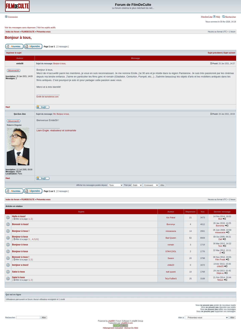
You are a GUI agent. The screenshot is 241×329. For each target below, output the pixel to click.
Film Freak (220, 259)
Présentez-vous (43, 32)
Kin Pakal (170, 217)
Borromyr (171, 224)
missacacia (171, 231)
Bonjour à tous (20, 236)
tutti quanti (171, 272)
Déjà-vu (220, 273)
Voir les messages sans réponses (20, 27)
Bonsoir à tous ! (20, 257)
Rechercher (229, 17)
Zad (220, 239)
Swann (171, 258)
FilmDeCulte (207, 17)
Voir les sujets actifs (46, 27)
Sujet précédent (215, 53)
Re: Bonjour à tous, (61, 114)
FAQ (216, 17)
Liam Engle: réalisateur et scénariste (56, 130)
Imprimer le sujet (13, 53)
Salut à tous (18, 271)
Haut (8, 107)
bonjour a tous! (20, 265)
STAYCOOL (170, 251)
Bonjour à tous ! (20, 231)
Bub (220, 219)
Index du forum (12, 32)
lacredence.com (51, 97)
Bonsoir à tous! (20, 224)
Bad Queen (170, 238)
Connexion (11, 17)
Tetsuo (220, 280)
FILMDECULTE (27, 32)
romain (171, 245)
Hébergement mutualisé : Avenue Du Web (120, 328)
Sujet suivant (229, 53)
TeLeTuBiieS (171, 278)
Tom (220, 246)
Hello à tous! (19, 216)
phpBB (111, 321)
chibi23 (171, 265)
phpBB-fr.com (127, 323)
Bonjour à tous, (18, 37)
